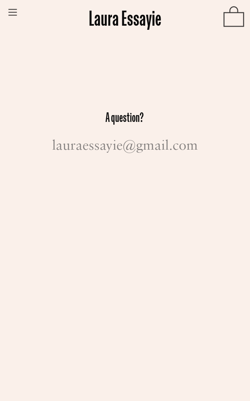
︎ (234, 18)
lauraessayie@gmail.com (125, 144)
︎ (12, 12)
